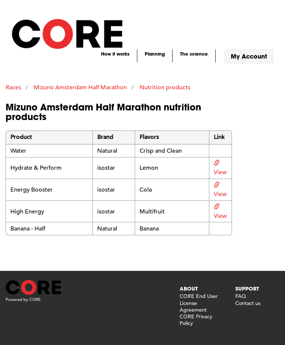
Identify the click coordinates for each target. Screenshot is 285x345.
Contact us (248, 303)
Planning (155, 54)
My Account (249, 56)
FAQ (240, 296)
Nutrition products (165, 87)
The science (194, 54)
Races (13, 87)
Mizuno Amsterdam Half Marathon (80, 87)
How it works (115, 54)
